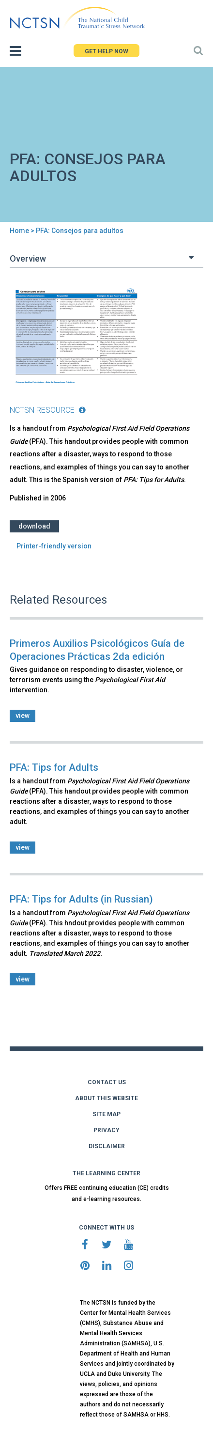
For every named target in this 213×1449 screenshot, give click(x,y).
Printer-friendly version (53, 546)
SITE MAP (106, 1114)
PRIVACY (106, 1130)
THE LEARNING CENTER (106, 1173)
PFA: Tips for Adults (54, 767)
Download (34, 526)
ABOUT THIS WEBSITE (106, 1098)
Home (19, 230)
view (22, 715)
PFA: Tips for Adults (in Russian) (81, 899)
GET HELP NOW (106, 51)
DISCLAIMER (107, 1146)
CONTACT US (107, 1082)
